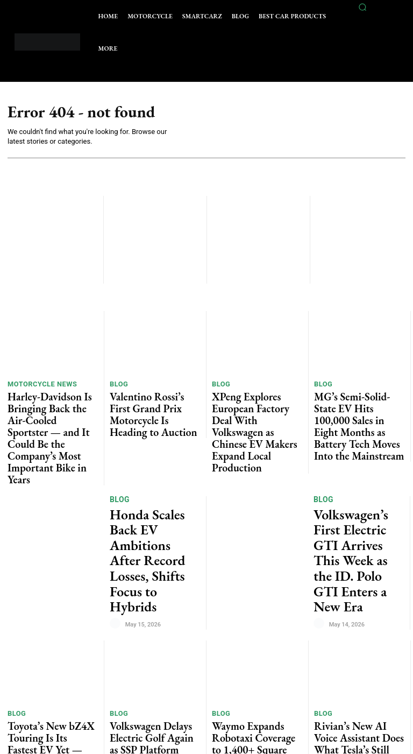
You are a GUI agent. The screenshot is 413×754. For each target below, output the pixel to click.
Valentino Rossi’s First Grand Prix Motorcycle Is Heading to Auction (155, 403)
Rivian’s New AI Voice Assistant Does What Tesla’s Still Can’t (356, 620)
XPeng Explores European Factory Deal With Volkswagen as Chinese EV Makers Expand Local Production (252, 411)
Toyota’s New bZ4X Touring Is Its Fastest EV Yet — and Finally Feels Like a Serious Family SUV (51, 624)
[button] (362, 7)
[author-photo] (117, 503)
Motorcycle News (38, 385)
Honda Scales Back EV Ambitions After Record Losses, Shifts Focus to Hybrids (151, 474)
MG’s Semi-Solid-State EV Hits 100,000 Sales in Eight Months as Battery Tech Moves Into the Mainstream (356, 407)
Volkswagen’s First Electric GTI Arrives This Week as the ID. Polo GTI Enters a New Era (357, 478)
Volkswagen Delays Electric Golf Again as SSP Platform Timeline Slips (152, 620)
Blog (118, 385)
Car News (128, 656)
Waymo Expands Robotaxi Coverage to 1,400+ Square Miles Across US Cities (253, 620)
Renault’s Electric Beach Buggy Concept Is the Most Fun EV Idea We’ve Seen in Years (154, 683)
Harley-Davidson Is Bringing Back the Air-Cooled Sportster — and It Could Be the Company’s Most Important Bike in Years (51, 411)
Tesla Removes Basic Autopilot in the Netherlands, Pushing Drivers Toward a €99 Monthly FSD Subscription (355, 692)
